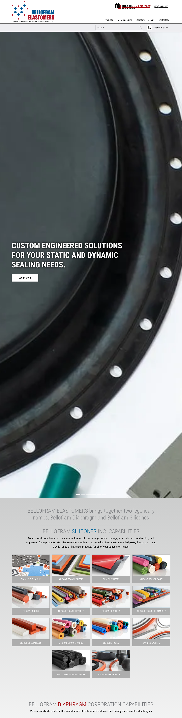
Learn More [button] (25, 277)
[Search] (119, 27)
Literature (140, 20)
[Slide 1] (78, 494)
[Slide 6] (104, 494)
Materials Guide (125, 20)
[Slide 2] (83, 494)
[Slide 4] (93, 494)
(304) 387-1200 (161, 6)
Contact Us (164, 20)
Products (109, 20)
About (151, 20)
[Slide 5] (99, 494)
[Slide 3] (88, 494)
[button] (31, 579)
